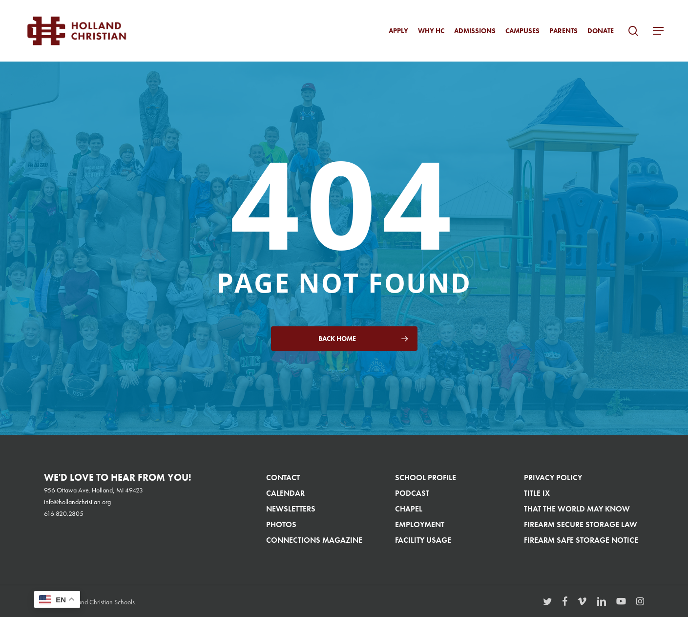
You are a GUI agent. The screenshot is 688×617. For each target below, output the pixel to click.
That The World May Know (577, 509)
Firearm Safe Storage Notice (581, 540)
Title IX (537, 493)
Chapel (408, 509)
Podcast (412, 493)
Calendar (285, 493)
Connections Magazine (314, 540)
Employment (419, 524)
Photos (281, 524)
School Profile (425, 477)
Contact (283, 477)
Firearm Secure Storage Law (580, 524)
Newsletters (290, 509)
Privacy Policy (553, 477)
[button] (658, 31)
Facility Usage (423, 540)
